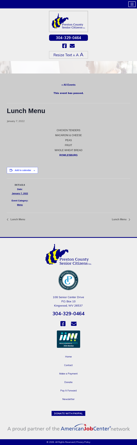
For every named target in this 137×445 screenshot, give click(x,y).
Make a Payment (68, 373)
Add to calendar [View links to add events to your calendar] (23, 170)
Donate (68, 382)
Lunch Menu (17, 219)
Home (68, 356)
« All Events (68, 84)
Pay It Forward (68, 390)
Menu (20, 205)
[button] (132, 4)
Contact (68, 365)
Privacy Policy (83, 442)
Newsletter (68, 399)
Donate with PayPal (68, 413)
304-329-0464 (68, 37)
